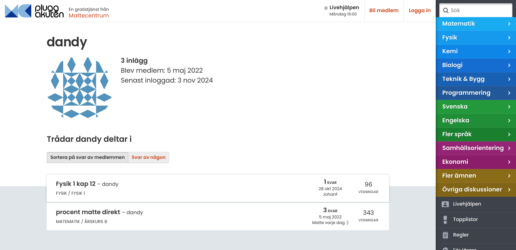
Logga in (420, 10)
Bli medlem (384, 10)
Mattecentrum (89, 15)
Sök (445, 10)
